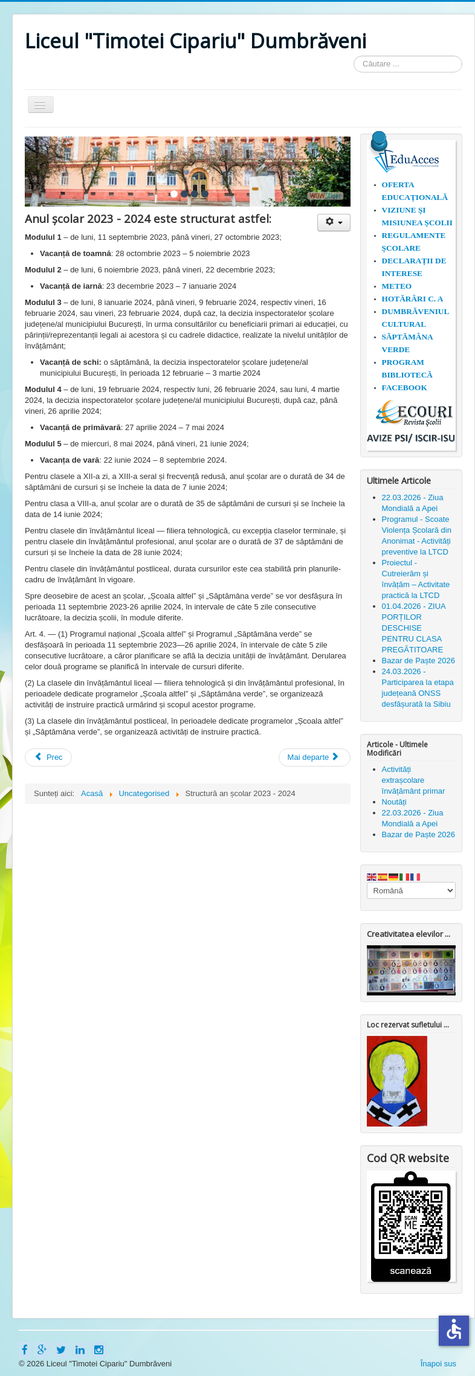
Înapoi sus (438, 1363)
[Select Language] (411, 890)
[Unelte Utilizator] (334, 222)
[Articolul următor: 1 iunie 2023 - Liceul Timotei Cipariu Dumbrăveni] (315, 757)
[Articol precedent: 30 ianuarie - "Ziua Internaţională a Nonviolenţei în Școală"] (48, 757)
